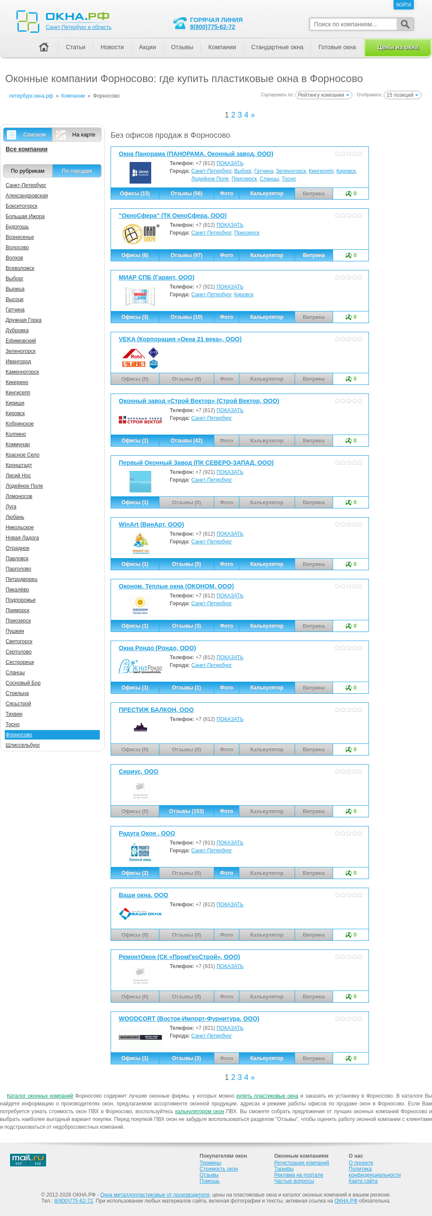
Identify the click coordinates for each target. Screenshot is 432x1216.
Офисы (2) (134, 873)
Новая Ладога (22, 538)
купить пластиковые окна (267, 1096)
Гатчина (263, 171)
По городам (77, 171)
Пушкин (15, 631)
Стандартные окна (277, 47)
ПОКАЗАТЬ (229, 163)
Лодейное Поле (210, 179)
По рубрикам (27, 171)
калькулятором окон (199, 1111)
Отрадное (17, 548)
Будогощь (17, 227)
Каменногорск (22, 372)
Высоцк (15, 299)
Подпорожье (20, 600)
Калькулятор (266, 193)
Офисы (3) (134, 317)
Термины (210, 1163)
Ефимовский (21, 341)
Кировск (346, 171)
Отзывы (182, 47)
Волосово (17, 247)
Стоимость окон (219, 1169)
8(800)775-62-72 (212, 26)
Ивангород (18, 362)
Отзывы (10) (187, 317)
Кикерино (17, 382)
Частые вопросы (294, 1181)
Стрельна (17, 693)
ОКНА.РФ (345, 1201)
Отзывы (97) (187, 255)
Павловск (17, 559)
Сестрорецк (20, 662)
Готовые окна (337, 47)
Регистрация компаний (301, 1163)
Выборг (242, 171)
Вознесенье (20, 237)
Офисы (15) (135, 193)
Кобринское (20, 424)
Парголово (18, 569)
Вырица (15, 289)
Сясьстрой (18, 704)
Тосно (288, 179)
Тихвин (14, 714)
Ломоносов (19, 496)
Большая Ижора (25, 216)
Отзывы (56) (187, 193)
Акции (147, 47)
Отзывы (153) (186, 811)
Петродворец (22, 579)
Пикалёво (17, 590)
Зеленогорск (291, 171)
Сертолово (19, 652)
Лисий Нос (18, 476)
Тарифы (284, 1169)
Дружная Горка (23, 320)
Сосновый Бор (23, 683)
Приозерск (244, 179)
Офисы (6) (134, 255)
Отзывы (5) (186, 564)
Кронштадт (19, 465)
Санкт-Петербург (211, 171)
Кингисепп (321, 171)
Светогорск (19, 641)
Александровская (27, 196)
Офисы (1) (134, 441)
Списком (34, 134)
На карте (83, 134)
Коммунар (18, 444)
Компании (222, 47)
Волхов (14, 258)
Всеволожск (20, 268)
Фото (226, 193)
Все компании (27, 149)
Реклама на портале (298, 1175)
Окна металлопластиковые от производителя (155, 1195)
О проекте (361, 1163)
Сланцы (269, 179)
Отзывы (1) (186, 688)
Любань (15, 517)
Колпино (16, 434)
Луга (11, 507)
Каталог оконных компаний (40, 1096)
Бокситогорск (21, 206)
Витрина (314, 255)
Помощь (209, 1181)
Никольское (20, 527)
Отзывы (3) (186, 626)
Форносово (19, 735)
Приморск (17, 610)
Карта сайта (363, 1181)
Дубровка (17, 330)
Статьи (75, 47)
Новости (112, 47)
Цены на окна (398, 47)
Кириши (15, 403)
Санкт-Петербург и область (78, 27)
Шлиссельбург (23, 745)
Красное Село (22, 455)
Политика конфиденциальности (375, 1172)
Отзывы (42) (187, 441)
